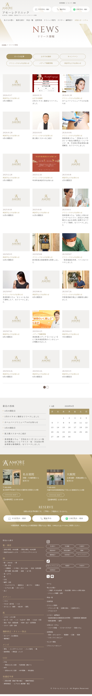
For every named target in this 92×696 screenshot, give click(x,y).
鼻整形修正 (7, 685)
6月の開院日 (8, 377)
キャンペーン (73, 56)
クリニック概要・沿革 (55, 595)
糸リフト (29, 587)
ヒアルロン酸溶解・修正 (22, 685)
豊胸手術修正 (30, 683)
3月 (52, 408)
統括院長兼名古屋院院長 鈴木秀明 (59, 620)
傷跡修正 (7, 640)
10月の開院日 (8, 260)
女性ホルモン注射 (11, 672)
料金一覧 (50, 599)
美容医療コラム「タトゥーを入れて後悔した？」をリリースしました (16, 299)
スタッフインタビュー (55, 639)
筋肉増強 (7, 654)
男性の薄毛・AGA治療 (28, 551)
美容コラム (77, 630)
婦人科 (20, 608)
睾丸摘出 (31, 672)
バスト (6, 603)
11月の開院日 (37, 215)
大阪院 (71, 476)
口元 (5, 581)
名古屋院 (28, 476)
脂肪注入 (21, 587)
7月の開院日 (67, 337)
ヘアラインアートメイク (29, 554)
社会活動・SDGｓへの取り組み (75, 592)
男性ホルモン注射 (11, 667)
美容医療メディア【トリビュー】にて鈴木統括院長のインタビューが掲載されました (45, 339)
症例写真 (50, 603)
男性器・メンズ (18, 654)
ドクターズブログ (65, 630)
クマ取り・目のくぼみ (21, 570)
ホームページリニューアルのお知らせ (21, 424)
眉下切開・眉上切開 (11, 573)
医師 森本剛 (52, 623)
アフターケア (52, 613)
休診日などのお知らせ (72, 63)
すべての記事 (19, 56)
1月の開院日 (67, 180)
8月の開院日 (8, 337)
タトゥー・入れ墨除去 (11, 638)
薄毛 (5, 651)
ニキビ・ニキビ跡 (9, 619)
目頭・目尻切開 (36, 570)
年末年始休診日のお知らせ (43, 180)
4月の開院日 (8, 101)
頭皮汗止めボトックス (11, 554)
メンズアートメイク (16, 651)
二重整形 (8, 570)
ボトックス (20, 590)
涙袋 (22, 573)
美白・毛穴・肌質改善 (11, 624)
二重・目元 (7, 567)
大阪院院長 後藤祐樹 (79, 620)
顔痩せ (37, 587)
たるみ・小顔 (37, 622)
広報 (72, 637)
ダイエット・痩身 (9, 608)
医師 (78, 637)
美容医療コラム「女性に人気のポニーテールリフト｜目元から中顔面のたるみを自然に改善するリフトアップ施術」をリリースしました (75, 220)
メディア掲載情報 (46, 63)
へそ (18, 606)
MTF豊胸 (22, 672)
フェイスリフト (10, 587)
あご (5, 593)
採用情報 (62, 3)
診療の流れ (64, 610)
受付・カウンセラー (54, 637)
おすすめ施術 (46, 56)
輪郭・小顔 (7, 584)
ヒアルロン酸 (9, 590)
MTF (5, 669)
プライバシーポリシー (54, 648)
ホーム (49, 585)
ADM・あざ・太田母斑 (28, 624)
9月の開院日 (37, 297)
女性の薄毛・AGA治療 (11, 551)
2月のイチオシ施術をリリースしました (22, 418)
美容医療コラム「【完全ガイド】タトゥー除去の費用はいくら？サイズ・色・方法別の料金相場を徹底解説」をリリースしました (24, 443)
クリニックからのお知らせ (19, 63)
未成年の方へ (75, 610)
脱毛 (27, 608)
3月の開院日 (8, 138)
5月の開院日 (37, 377)
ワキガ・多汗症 (9, 606)
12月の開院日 (8, 215)
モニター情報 (72, 3)
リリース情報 (52, 630)
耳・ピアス (7, 576)
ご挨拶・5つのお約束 (55, 592)
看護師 (66, 637)
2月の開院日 (8, 180)
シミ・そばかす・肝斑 (22, 622)
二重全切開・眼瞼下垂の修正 (13, 683)
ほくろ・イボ (8, 622)
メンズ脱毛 (29, 651)
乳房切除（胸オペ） (25, 667)
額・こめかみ (8, 564)
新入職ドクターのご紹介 (42, 138)
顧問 (60, 623)
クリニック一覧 (53, 610)
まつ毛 (29, 573)
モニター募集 (51, 644)
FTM (5, 664)
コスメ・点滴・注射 (10, 627)
